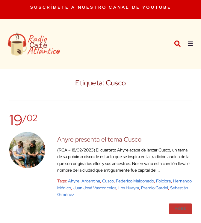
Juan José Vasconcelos (94, 188)
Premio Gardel (154, 188)
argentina (90, 181)
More (180, 208)
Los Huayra (128, 188)
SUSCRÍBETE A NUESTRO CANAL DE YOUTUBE (100, 7)
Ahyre (73, 181)
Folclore (163, 181)
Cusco (108, 181)
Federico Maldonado (135, 181)
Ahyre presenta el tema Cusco (99, 139)
